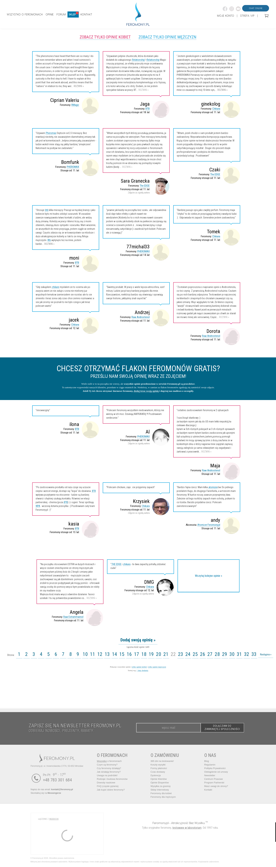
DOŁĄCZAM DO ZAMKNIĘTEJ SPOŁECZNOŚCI (222, 727)
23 (180, 654)
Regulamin (209, 764)
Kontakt (208, 789)
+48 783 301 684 (57, 779)
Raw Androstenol (141, 317)
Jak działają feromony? (109, 771)
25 (195, 654)
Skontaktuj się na (46, 793)
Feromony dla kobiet (161, 793)
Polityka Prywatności (215, 768)
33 (253, 654)
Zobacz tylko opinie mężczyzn (167, 37)
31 (239, 654)
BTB (148, 108)
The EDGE (145, 185)
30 (231, 654)
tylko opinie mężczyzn (157, 667)
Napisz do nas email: (52, 789)
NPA (38, 506)
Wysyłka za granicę (161, 786)
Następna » (265, 654)
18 (143, 654)
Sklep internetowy (160, 789)
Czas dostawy (158, 771)
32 (246, 654)
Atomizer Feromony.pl (208, 524)
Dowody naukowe (106, 782)
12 (99, 654)
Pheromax (51, 133)
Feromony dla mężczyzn (163, 797)
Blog (206, 761)
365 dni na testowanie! (162, 761)
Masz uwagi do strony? (216, 786)
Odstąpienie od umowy (216, 771)
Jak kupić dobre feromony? (111, 789)
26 (202, 654)
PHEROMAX (73, 166)
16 (129, 654)
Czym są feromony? (107, 764)
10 (85, 654)
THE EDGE (116, 564)
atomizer (213, 487)
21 (165, 654)
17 (136, 654)
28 (217, 654)
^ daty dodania (142, 670)
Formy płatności (159, 768)
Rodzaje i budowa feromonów (112, 779)
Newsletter (209, 775)
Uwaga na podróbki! (107, 775)
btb (46, 210)
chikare (55, 287)
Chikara (216, 108)
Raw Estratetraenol (73, 616)
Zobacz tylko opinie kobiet (105, 37)
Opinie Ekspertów (160, 782)
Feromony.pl (160, 823)
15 (121, 654)
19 (151, 654)
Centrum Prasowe (213, 779)
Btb (49, 240)
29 (224, 654)
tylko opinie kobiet (139, 667)
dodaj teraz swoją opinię (146, 391)
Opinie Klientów (159, 779)
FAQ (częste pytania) (107, 786)
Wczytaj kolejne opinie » (208, 575)
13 (107, 654)
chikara (126, 564)
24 (187, 654)
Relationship (138, 59)
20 (158, 654)
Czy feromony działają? (109, 768)
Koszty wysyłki (158, 764)
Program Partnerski (214, 782)
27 (209, 654)
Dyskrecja (156, 775)
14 (114, 654)
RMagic (75, 105)
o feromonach (109, 761)
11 (92, 654)
